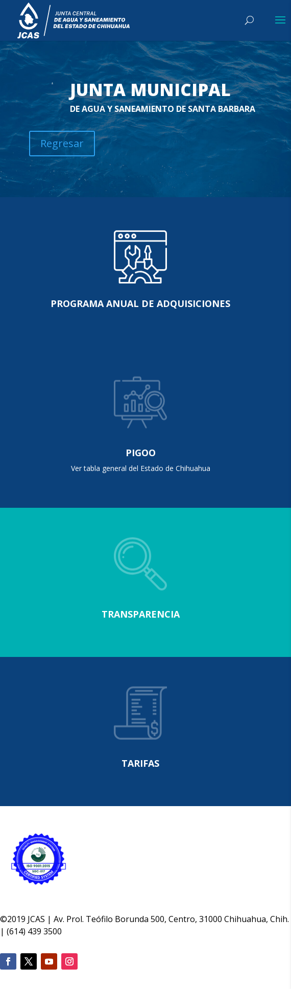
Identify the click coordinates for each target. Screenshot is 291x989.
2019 (16, 919)
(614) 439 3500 (34, 931)
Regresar (62, 143)
